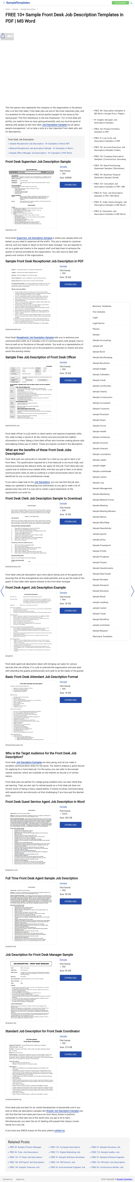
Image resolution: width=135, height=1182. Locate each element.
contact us (59, 1130)
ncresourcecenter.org (13, 1099)
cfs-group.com (10, 1023)
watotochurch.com (12, 426)
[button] (131, 2)
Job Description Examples (29, 762)
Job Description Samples (54, 125)
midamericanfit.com (13, 329)
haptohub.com (11, 230)
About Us (20, 1179)
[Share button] (3, 35)
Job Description (42, 482)
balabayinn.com (11, 870)
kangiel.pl (9, 656)
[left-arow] (2, 591)
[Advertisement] (67, 44)
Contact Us (7, 1179)
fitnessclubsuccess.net (14, 745)
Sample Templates (124, 1179)
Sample (15, 9)
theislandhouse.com (13, 567)
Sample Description (28, 9)
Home (7, 9)
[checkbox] (4, 2)
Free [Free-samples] (120, 3)
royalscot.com (10, 946)
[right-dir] (132, 591)
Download (71, 185)
